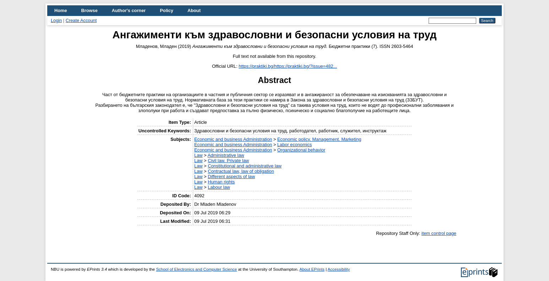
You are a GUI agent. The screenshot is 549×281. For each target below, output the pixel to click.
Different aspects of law (231, 176)
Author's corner (129, 10)
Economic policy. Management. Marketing (319, 139)
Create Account (81, 20)
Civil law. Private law (228, 160)
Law (198, 155)
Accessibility (338, 269)
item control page (439, 233)
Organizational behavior (301, 150)
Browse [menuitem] (89, 10)
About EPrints (311, 269)
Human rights (221, 181)
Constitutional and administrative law (245, 166)
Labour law (219, 187)
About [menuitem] (194, 10)
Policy (166, 10)
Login (56, 20)
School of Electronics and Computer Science (196, 269)
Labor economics (294, 144)
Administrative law (225, 155)
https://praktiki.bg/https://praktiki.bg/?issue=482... (288, 66)
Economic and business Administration (233, 139)
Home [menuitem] (60, 10)
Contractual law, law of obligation (241, 171)
